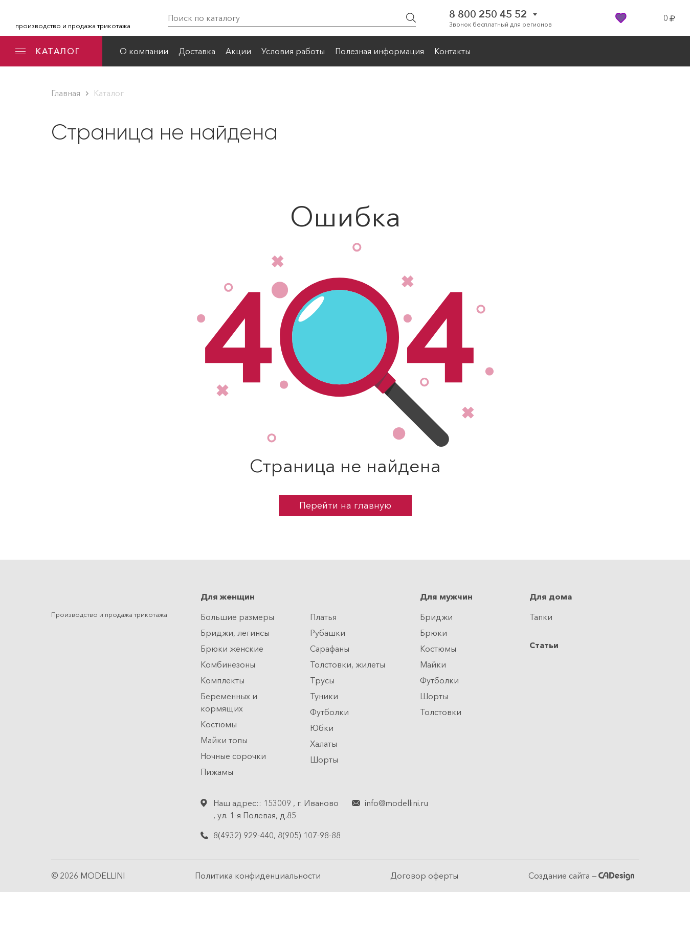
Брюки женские (232, 648)
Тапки (540, 617)
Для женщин (228, 596)
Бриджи (436, 617)
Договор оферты (424, 875)
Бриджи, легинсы (235, 633)
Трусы (322, 680)
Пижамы (217, 772)
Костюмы (219, 724)
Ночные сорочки (233, 756)
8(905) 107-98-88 (309, 835)
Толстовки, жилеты (347, 664)
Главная (65, 93)
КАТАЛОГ (47, 51)
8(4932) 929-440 (243, 835)
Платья (323, 617)
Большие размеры (237, 617)
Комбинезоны (228, 664)
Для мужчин (446, 596)
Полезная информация (379, 51)
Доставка (197, 51)
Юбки (321, 728)
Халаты (323, 744)
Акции (238, 51)
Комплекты (222, 680)
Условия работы (293, 51)
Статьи (544, 645)
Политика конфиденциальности (258, 875)
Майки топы (224, 740)
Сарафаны (329, 648)
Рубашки (327, 633)
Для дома (550, 596)
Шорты (324, 759)
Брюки (433, 633)
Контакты (452, 51)
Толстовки (440, 712)
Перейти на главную (345, 505)
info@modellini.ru (396, 803)
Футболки (329, 712)
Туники (324, 696)
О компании (144, 51)
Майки (433, 664)
